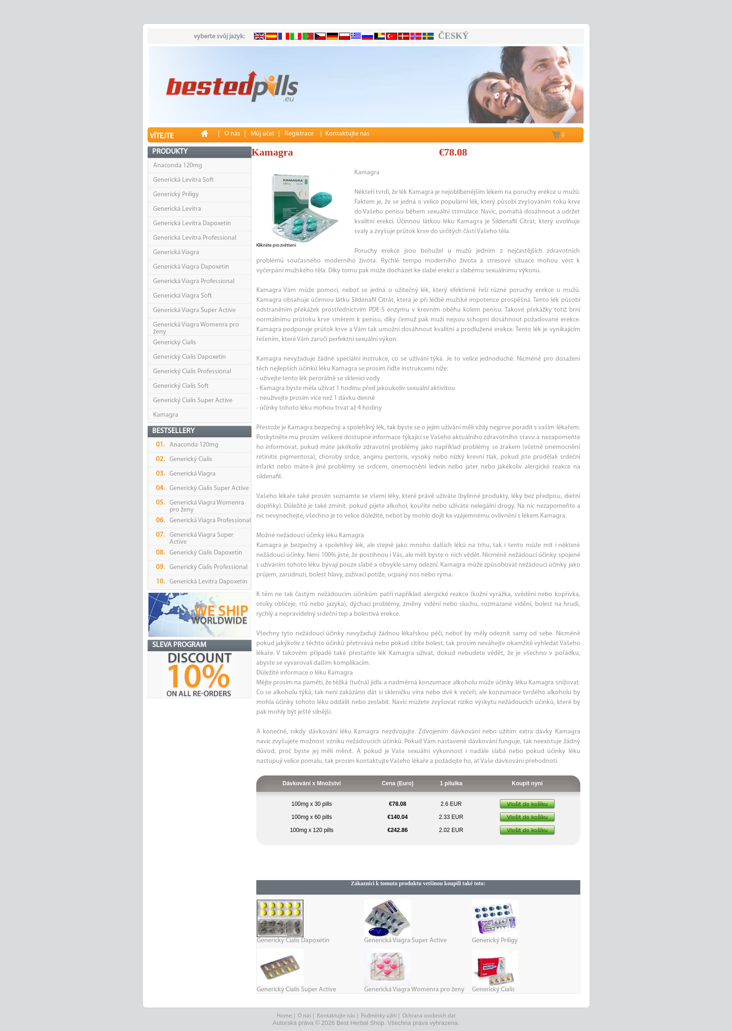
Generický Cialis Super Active (192, 400)
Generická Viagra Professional (193, 281)
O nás (304, 1016)
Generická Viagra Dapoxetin (191, 266)
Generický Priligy (176, 194)
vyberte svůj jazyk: (219, 36)
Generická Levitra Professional (194, 238)
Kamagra (165, 415)
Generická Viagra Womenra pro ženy (414, 989)
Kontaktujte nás (336, 1016)
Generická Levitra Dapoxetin (192, 223)
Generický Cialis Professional (192, 371)
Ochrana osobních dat (429, 1016)
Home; (284, 1016)
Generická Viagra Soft (182, 295)
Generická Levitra (177, 209)
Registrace (299, 133)
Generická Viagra (176, 252)
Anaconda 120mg (177, 165)
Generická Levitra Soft (183, 180)
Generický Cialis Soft (181, 386)
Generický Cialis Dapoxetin (189, 357)
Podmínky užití (379, 1016)
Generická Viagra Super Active (194, 310)
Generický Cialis (174, 342)
